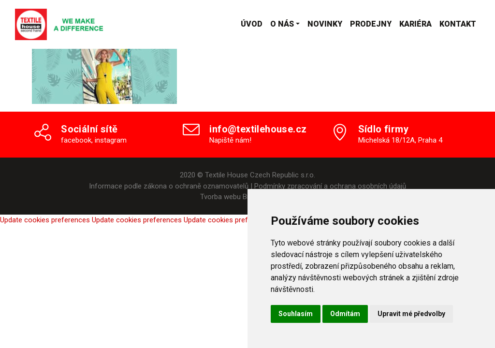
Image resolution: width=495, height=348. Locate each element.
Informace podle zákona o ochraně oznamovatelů (168, 186)
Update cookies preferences (45, 220)
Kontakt (457, 24)
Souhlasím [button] (295, 314)
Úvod (251, 24)
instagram (111, 140)
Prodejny (371, 24)
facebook (76, 140)
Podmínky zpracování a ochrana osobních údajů (330, 186)
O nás (282, 24)
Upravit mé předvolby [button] (411, 314)
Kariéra (415, 24)
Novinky (324, 24)
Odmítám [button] (345, 314)
